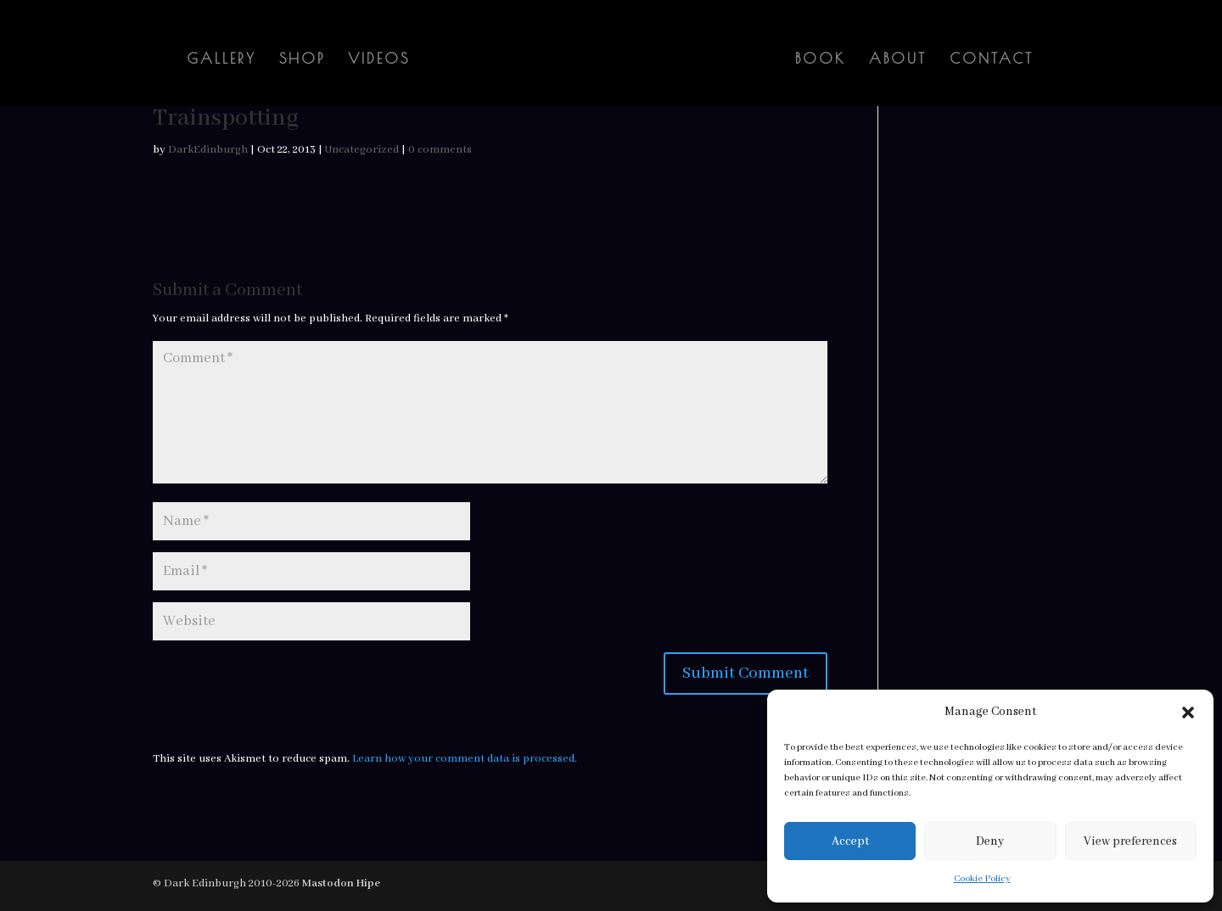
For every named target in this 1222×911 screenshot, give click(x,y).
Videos (379, 60)
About (898, 60)
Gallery (221, 60)
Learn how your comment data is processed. (464, 759)
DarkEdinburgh (208, 150)
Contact (992, 60)
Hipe (368, 883)
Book (820, 60)
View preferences (1130, 841)
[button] (1188, 712)
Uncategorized (362, 150)
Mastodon (328, 883)
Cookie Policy (982, 879)
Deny (990, 841)
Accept (850, 841)
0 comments (440, 150)
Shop (302, 60)
